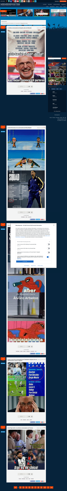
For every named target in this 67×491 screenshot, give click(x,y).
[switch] (48, 244)
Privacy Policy (40, 265)
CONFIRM (25, 261)
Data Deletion (26, 265)
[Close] (54, 225)
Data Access (33, 265)
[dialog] (33, 245)
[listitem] (33, 241)
